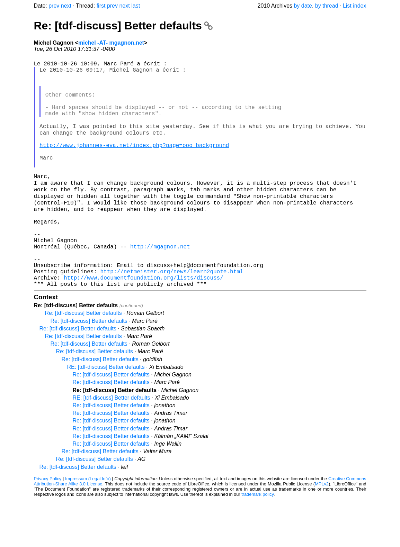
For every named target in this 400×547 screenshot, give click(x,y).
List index (354, 6)
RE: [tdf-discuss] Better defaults (106, 414)
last (135, 6)
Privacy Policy (48, 526)
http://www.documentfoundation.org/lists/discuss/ (143, 323)
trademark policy (257, 541)
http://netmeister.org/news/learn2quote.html (171, 316)
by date (303, 6)
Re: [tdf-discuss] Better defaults (123, 25)
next (66, 6)
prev (53, 6)
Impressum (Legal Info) (88, 526)
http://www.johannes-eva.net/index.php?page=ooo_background (134, 163)
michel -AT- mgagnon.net (111, 43)
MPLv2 (322, 531)
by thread (326, 6)
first (101, 6)
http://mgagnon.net (160, 285)
